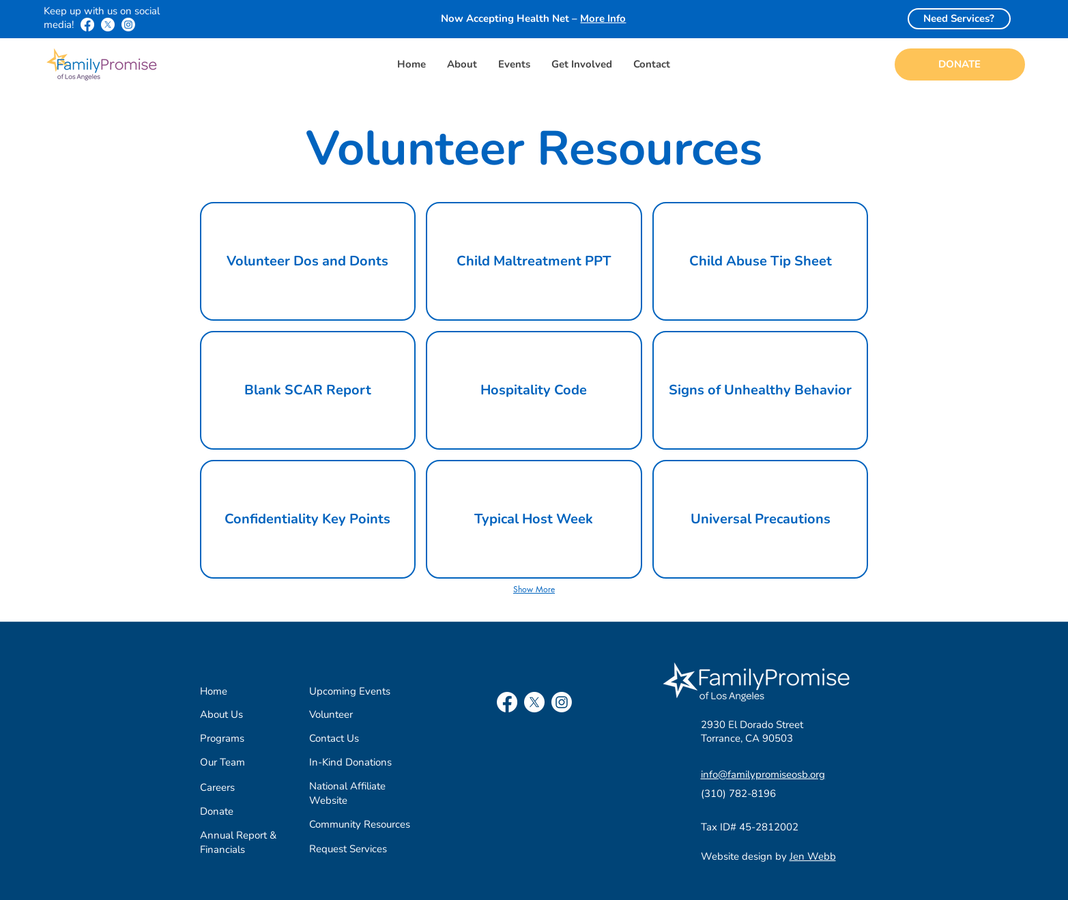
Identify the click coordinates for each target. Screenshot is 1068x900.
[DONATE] (960, 64)
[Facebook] (87, 24)
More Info (603, 18)
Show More (534, 589)
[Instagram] (128, 24)
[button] (461, 64)
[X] (108, 24)
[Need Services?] (959, 18)
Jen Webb (813, 856)
